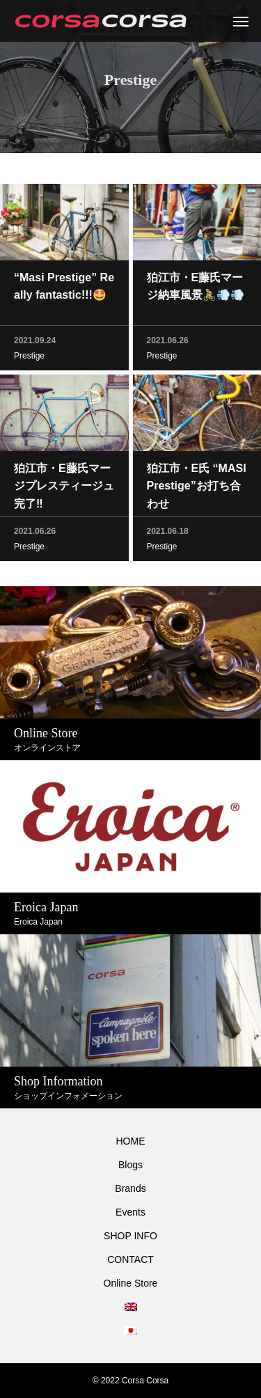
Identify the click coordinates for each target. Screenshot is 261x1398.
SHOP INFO (130, 1236)
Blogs (130, 1165)
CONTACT (130, 1259)
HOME (130, 1141)
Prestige (29, 358)
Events (130, 1212)
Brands (130, 1188)
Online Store (131, 1283)
